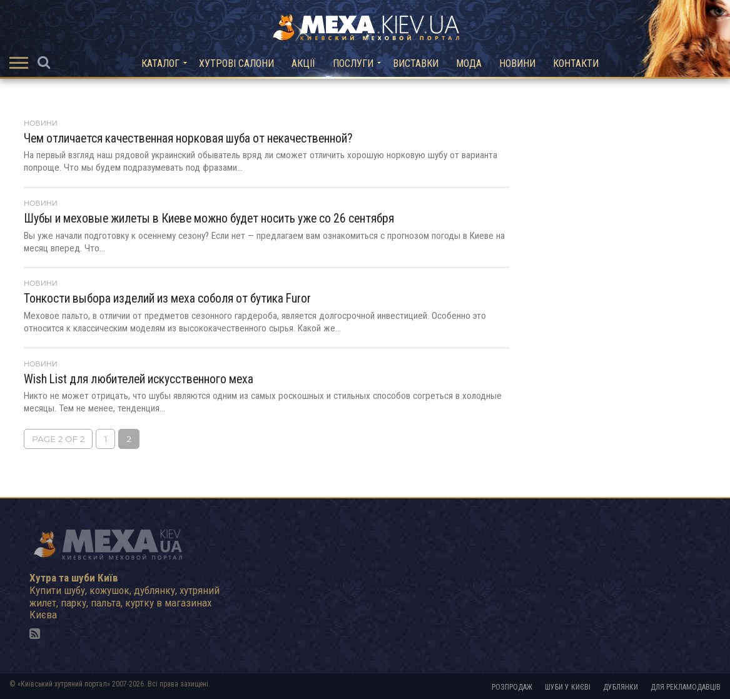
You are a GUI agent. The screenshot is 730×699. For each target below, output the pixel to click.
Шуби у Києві (568, 687)
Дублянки (620, 687)
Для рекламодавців (686, 687)
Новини (517, 63)
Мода (469, 63)
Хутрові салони (236, 63)
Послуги (353, 63)
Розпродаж (512, 687)
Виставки (416, 63)
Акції (303, 63)
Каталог (160, 63)
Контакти (576, 63)
